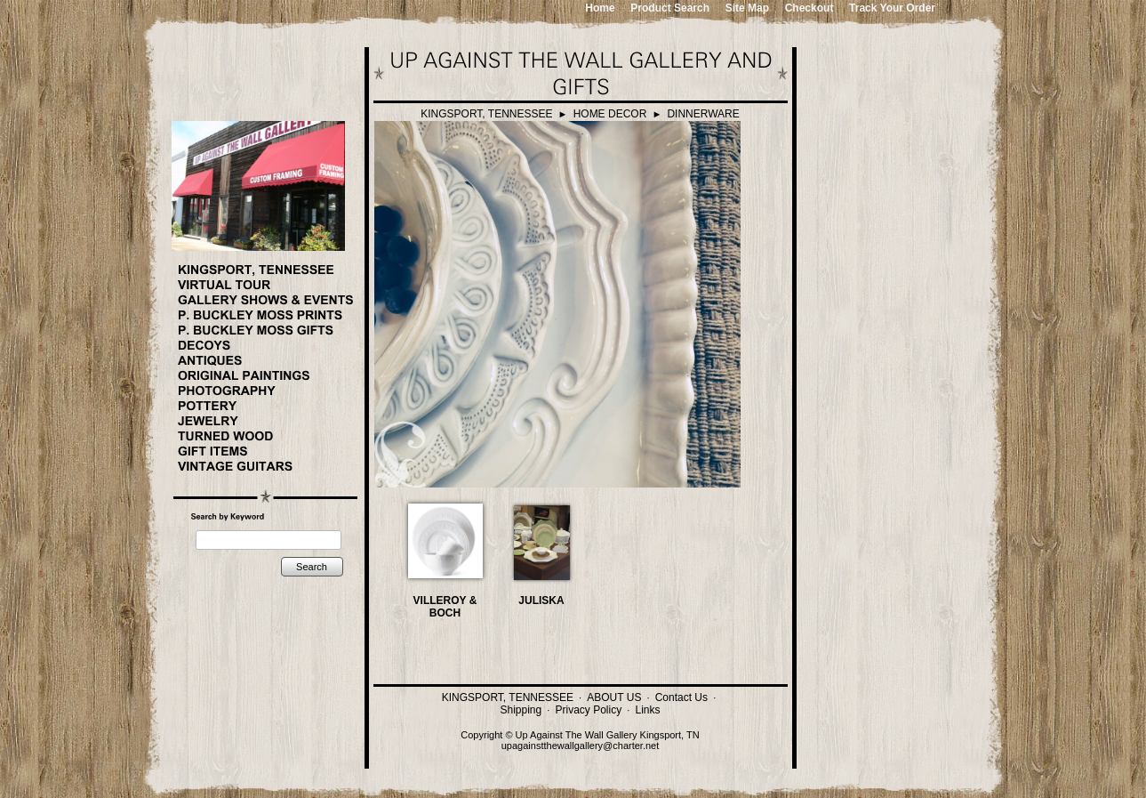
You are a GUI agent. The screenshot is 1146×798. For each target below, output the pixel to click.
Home (599, 8)
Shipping (521, 710)
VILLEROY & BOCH (445, 606)
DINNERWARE (703, 114)
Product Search (669, 8)
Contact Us (681, 697)
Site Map (747, 8)
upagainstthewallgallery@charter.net (580, 745)
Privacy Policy (589, 710)
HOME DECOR (610, 114)
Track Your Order (892, 8)
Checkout (809, 8)
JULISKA (541, 600)
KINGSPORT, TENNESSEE (486, 114)
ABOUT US (614, 697)
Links (647, 710)
